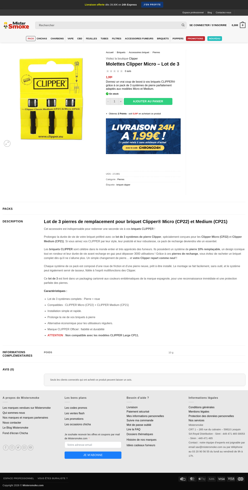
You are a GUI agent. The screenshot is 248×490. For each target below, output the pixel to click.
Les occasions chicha (78, 424)
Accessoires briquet (139, 52)
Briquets (163, 38)
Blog (210, 12)
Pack (31, 38)
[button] (7, 143)
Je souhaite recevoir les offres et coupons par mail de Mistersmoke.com (92, 436)
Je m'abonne (93, 455)
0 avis (128, 71)
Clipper (133, 58)
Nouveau (214, 38)
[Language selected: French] (241, 12)
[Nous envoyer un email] (24, 447)
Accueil (109, 52)
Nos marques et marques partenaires (25, 417)
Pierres (156, 52)
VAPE (71, 38)
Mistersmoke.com (33, 485)
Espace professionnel (193, 12)
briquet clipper (123, 184)
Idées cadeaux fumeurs (141, 445)
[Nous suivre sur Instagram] (12, 447)
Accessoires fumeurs (139, 38)
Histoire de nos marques (141, 439)
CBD (79, 38)
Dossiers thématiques (140, 434)
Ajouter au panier (148, 101)
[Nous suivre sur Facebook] (6, 447)
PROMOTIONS (195, 38)
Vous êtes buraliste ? (53, 478)
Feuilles (91, 38)
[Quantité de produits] (114, 101)
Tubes (104, 38)
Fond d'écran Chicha (15, 433)
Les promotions (74, 418)
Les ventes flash (75, 413)
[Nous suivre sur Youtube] (30, 447)
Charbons (57, 38)
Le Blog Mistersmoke (15, 427)
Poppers (178, 38)
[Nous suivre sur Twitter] (18, 447)
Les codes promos (76, 407)
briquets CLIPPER (142, 228)
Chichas (42, 38)
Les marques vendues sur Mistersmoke (27, 407)
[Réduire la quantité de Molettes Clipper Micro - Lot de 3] (108, 101)
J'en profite (152, 4)
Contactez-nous (223, 12)
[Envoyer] (183, 25)
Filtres (116, 38)
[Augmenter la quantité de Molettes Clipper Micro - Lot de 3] (121, 101)
